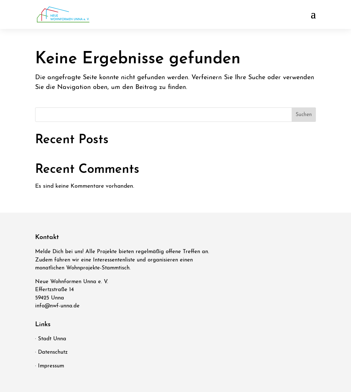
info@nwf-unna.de (57, 306)
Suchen (304, 115)
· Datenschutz (51, 352)
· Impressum (49, 366)
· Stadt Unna (50, 339)
